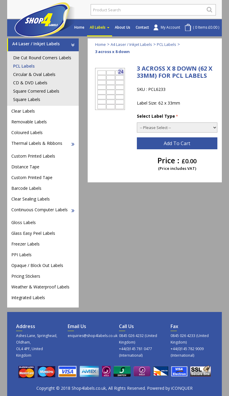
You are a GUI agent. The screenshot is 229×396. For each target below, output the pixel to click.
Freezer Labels (25, 244)
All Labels (99, 27)
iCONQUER (182, 388)
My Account (170, 27)
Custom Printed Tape (31, 177)
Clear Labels (23, 111)
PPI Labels (21, 254)
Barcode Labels (26, 188)
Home (79, 27)
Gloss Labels (23, 222)
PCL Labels (24, 66)
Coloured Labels (27, 132)
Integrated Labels (28, 297)
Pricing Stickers (25, 276)
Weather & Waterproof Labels (40, 287)
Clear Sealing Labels (30, 199)
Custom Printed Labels (33, 156)
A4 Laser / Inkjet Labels (43, 43)
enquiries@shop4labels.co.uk (89, 335)
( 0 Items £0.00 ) (206, 27)
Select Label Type (157, 116)
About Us (122, 27)
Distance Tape (25, 167)
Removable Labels (29, 122)
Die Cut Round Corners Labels (42, 57)
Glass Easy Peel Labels (33, 233)
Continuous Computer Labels (43, 209)
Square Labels (26, 99)
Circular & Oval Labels (34, 74)
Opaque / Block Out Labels (37, 265)
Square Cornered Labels (36, 91)
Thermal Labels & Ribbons (43, 143)
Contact (142, 27)
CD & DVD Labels (30, 83)
